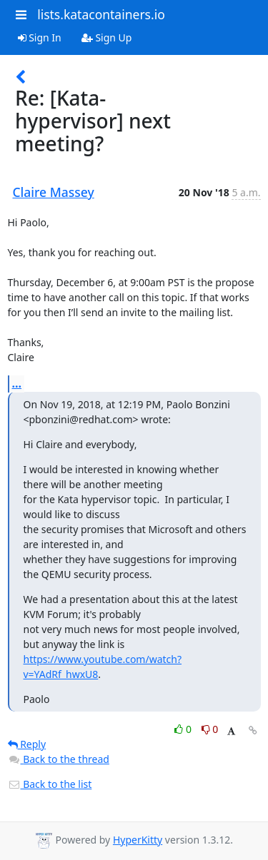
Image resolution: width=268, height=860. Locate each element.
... (17, 383)
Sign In (39, 37)
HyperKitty (137, 839)
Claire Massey (53, 192)
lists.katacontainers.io (101, 14)
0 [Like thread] (184, 729)
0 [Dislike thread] (210, 729)
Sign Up (106, 37)
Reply (27, 744)
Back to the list (50, 784)
